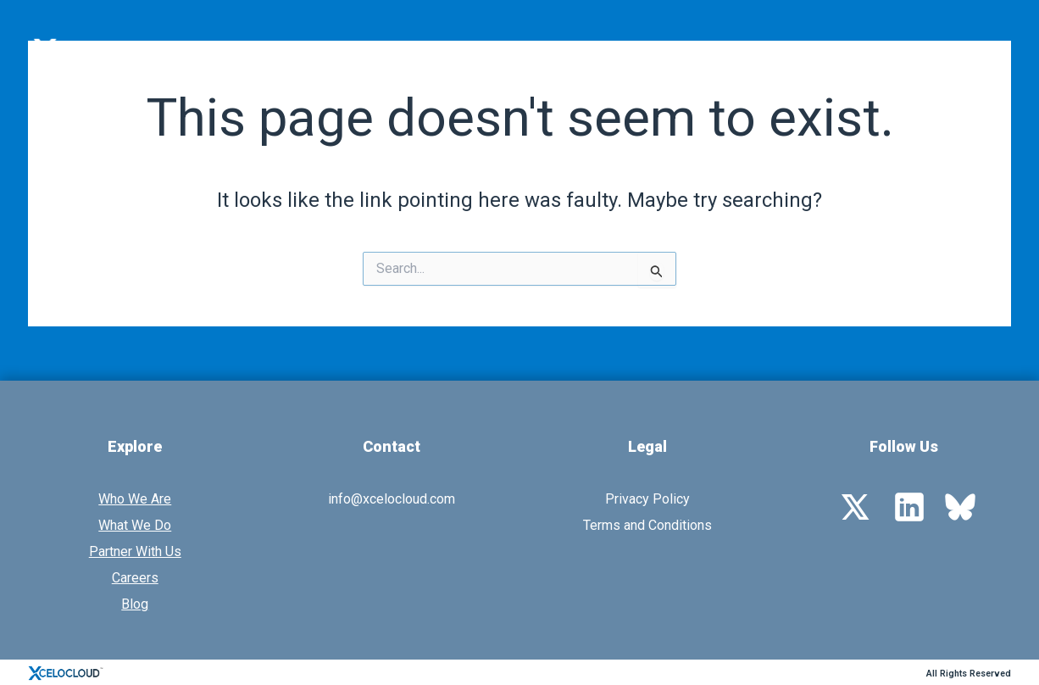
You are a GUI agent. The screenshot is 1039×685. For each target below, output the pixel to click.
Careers (135, 578)
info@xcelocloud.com (391, 499)
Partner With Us (730, 50)
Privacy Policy (647, 499)
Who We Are (468, 50)
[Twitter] (855, 506)
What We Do (594, 50)
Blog (134, 604)
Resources (861, 50)
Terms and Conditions (647, 525)
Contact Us (967, 50)
